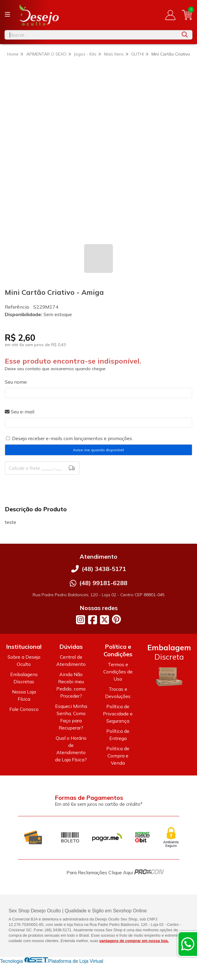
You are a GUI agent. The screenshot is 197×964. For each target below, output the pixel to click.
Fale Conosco (24, 709)
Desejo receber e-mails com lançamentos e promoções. (72, 438)
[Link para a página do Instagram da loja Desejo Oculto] (80, 620)
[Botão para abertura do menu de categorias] (7, 14)
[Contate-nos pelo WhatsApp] (187, 944)
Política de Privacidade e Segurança (118, 713)
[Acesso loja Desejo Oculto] (170, 15)
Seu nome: (16, 382)
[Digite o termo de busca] (91, 34)
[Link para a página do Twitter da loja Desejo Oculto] (104, 620)
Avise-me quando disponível (98, 450)
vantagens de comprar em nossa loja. (134, 940)
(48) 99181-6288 (103, 583)
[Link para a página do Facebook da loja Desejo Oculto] (92, 620)
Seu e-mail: (20, 412)
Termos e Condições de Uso (118, 671)
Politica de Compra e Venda (117, 755)
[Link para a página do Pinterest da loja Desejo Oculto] (116, 619)
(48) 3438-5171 (104, 569)
